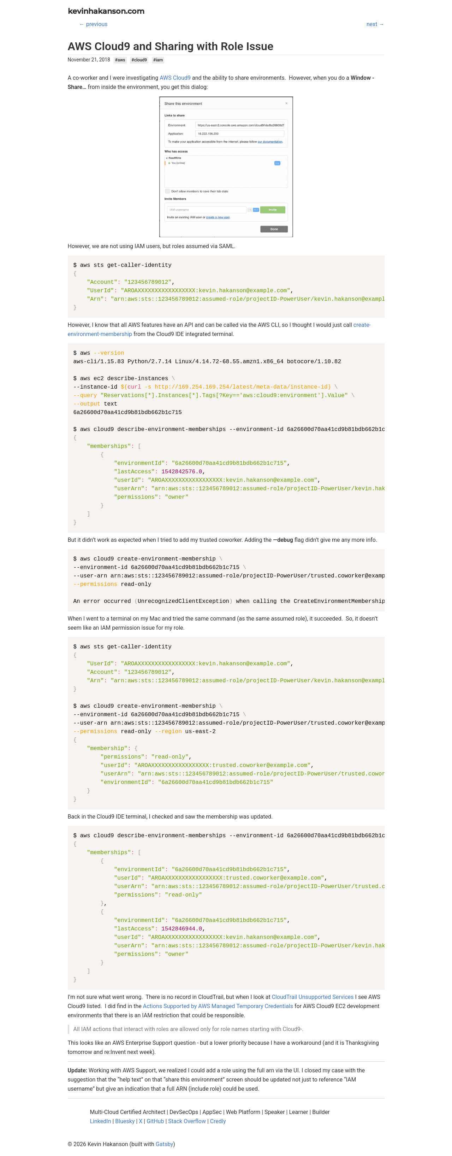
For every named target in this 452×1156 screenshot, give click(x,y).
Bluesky (125, 1121)
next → (375, 24)
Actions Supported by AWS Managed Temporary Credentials (218, 1006)
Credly (218, 1121)
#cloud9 (139, 60)
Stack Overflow (187, 1121)
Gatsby (164, 1144)
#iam (158, 60)
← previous (93, 24)
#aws (120, 60)
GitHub (155, 1121)
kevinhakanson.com (106, 11)
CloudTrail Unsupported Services (313, 997)
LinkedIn (100, 1121)
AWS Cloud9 (175, 77)
